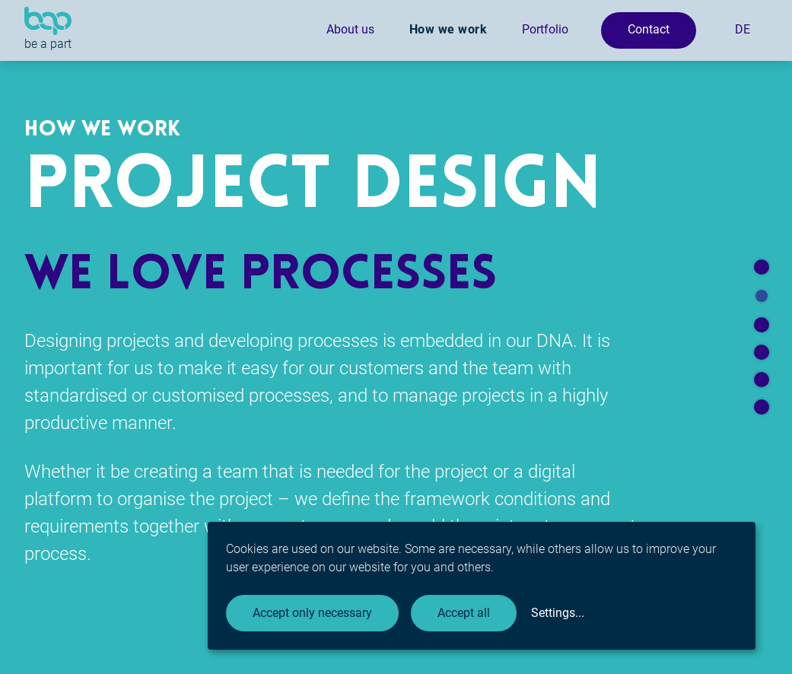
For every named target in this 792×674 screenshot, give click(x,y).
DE (742, 29)
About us (350, 29)
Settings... (557, 613)
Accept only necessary (312, 613)
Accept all (463, 613)
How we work (448, 29)
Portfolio (545, 29)
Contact (649, 29)
